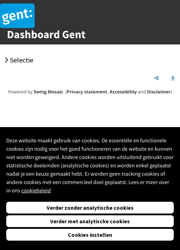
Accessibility (123, 92)
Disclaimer (159, 92)
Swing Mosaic (48, 92)
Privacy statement (87, 92)
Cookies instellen (90, 234)
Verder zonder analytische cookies (90, 207)
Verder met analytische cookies (90, 221)
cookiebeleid (36, 190)
